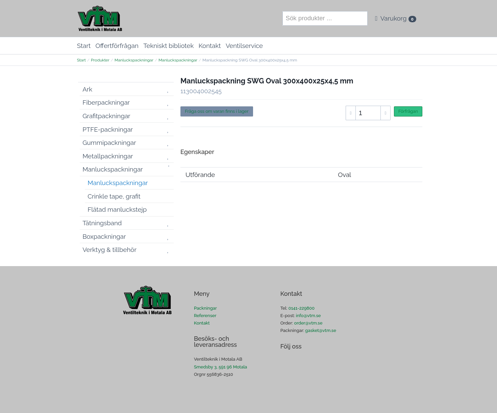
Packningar (205, 308)
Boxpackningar (104, 236)
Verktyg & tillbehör (109, 249)
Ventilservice (244, 45)
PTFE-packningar (107, 129)
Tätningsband (102, 223)
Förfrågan (408, 111)
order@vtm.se (308, 323)
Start (84, 45)
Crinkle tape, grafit (114, 196)
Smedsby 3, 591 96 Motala (220, 366)
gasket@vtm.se (320, 330)
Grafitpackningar (106, 116)
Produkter (100, 60)
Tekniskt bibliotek (168, 45)
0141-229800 (301, 308)
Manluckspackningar (134, 60)
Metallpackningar (107, 156)
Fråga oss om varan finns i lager (216, 111)
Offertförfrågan (117, 45)
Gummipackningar (109, 142)
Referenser (205, 315)
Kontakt (210, 45)
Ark (87, 89)
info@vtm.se (308, 315)
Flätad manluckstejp (117, 209)
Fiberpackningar (106, 102)
